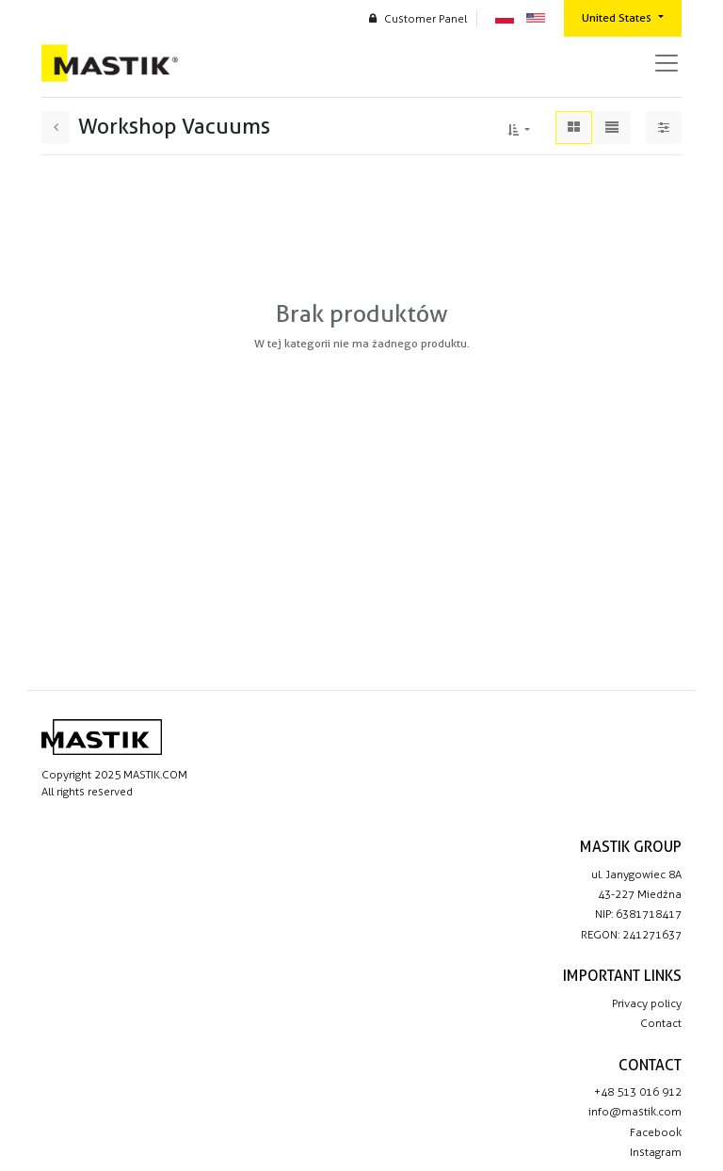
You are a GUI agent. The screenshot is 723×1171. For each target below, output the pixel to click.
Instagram (656, 1152)
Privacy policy (647, 1003)
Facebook (656, 1132)
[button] (518, 127)
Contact (661, 1023)
